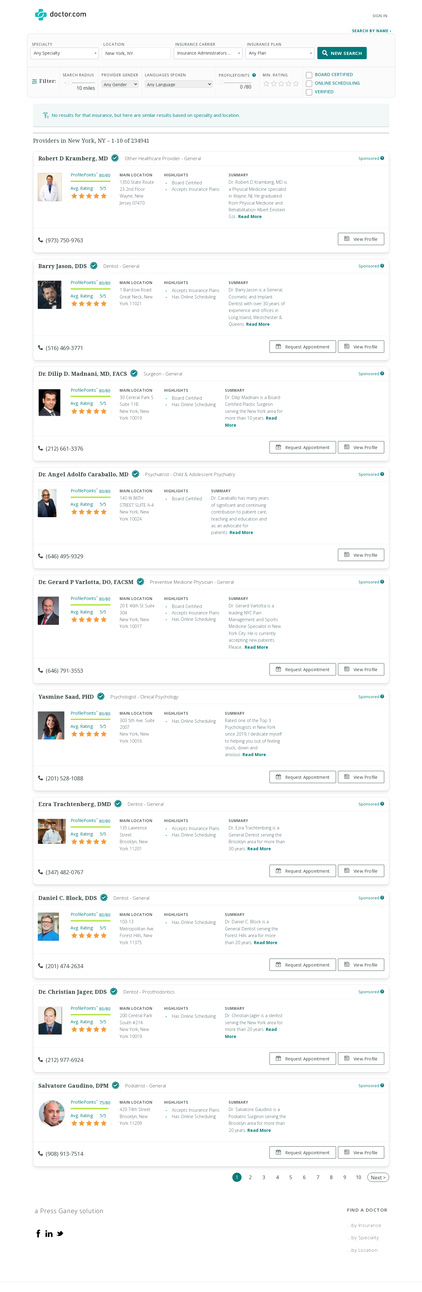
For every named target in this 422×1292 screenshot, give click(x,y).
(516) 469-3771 (60, 342)
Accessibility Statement (337, 1266)
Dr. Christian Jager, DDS (73, 965)
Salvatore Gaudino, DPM (74, 1056)
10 (358, 1145)
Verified (320, 89)
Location (114, 41)
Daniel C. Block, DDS (68, 875)
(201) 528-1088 (60, 760)
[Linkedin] (49, 1201)
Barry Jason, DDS (63, 260)
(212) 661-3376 (60, 440)
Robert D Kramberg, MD (74, 155)
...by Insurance (364, 1193)
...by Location (362, 1218)
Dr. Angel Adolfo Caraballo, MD (84, 463)
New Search (342, 50)
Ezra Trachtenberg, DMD (75, 783)
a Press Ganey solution (69, 1179)
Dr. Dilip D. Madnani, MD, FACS (83, 365)
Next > (378, 1145)
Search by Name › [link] (371, 28)
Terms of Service (277, 1266)
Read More (250, 214)
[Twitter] (60, 1201)
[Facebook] (38, 1201)
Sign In (380, 15)
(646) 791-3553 (60, 656)
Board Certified (329, 72)
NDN (382, 1266)
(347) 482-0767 (60, 852)
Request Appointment (300, 341)
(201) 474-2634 (60, 942)
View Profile (361, 236)
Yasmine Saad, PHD (66, 679)
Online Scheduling (333, 80)
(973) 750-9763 (60, 237)
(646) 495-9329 (60, 544)
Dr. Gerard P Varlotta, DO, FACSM (86, 567)
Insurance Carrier (195, 41)
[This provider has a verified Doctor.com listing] (115, 155)
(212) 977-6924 (60, 1033)
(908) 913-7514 (60, 1124)
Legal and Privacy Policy (218, 1266)
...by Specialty (363, 1205)
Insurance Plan (264, 41)
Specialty (42, 41)
